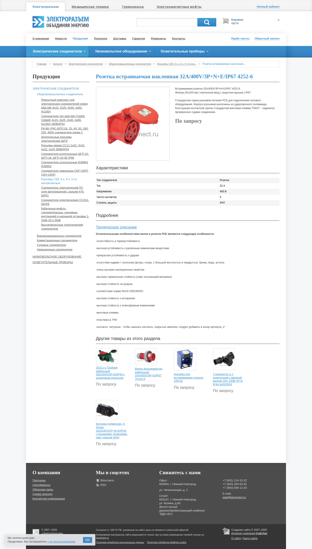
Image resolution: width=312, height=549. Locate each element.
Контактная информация (48, 498)
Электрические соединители (85, 63)
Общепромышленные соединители (130, 63)
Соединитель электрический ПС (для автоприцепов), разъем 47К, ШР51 (62, 191)
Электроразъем (45, 6)
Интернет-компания (249, 533)
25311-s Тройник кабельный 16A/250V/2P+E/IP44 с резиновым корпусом (110, 372)
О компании (40, 38)
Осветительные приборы (52, 262)
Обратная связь (42, 489)
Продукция (80, 38)
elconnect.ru (102, 537)
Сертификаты (41, 485)
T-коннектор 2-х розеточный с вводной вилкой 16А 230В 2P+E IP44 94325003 (228, 379)
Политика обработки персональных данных (120, 542)
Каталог (58, 63)
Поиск (206, 22)
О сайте (236, 538)
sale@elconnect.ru (234, 497)
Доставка (119, 38)
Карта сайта (250, 538)
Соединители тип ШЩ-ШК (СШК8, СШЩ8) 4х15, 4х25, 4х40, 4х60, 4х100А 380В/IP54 (63, 120)
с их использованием (61, 541)
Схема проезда (42, 494)
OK (87, 540)
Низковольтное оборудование (56, 256)
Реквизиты (158, 38)
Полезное (100, 38)
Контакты (178, 38)
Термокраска (133, 6)
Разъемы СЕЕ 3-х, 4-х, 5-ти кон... (177, 63)
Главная (42, 63)
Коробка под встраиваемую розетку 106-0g (188, 377)
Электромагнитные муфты (179, 6)
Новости (61, 38)
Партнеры (39, 480)
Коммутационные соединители (57, 240)
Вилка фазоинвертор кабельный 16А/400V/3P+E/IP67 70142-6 (148, 374)
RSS (103, 485)
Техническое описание (116, 227)
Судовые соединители (51, 245)
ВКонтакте (107, 480)
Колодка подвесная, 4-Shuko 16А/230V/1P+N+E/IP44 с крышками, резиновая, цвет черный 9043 (112, 430)
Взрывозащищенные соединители (59, 235)
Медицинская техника (90, 6)
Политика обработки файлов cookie (166, 542)
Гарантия (138, 38)
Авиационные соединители (54, 249)
